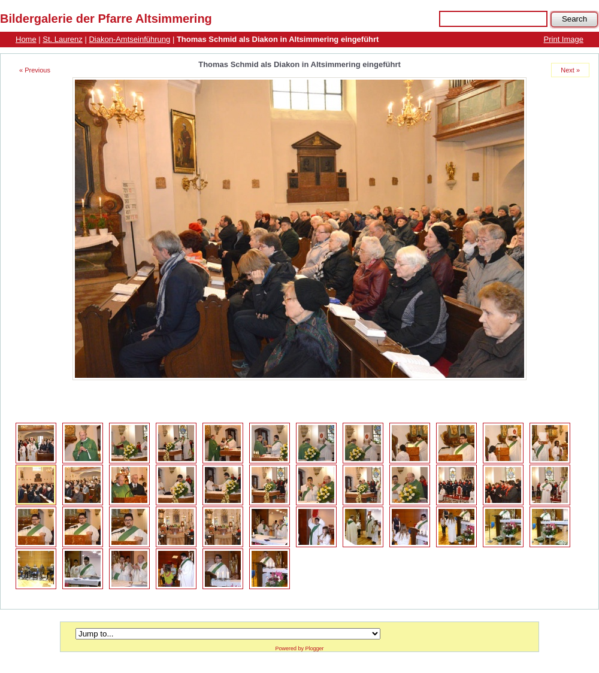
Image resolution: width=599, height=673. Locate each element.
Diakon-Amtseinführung (129, 39)
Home (26, 39)
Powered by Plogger (299, 648)
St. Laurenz (63, 39)
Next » (570, 70)
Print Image (563, 39)
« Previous (34, 70)
